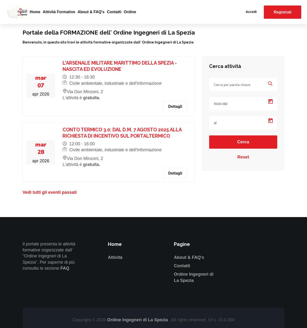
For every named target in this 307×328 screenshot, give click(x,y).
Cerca (243, 142)
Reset (243, 157)
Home (35, 12)
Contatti (114, 12)
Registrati (282, 12)
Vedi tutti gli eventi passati (50, 192)
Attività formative (59, 12)
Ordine (130, 12)
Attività (115, 257)
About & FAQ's (90, 12)
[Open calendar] (270, 101)
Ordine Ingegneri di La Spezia (138, 319)
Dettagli (175, 106)
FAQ (64, 268)
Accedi (251, 12)
